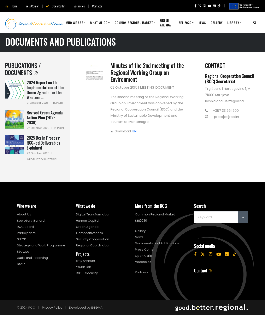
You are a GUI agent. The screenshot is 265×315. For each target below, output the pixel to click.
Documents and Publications (157, 243)
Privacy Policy (52, 307)
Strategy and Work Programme (41, 245)
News (202, 22)
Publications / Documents (23, 69)
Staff (21, 264)
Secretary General (31, 220)
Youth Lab (83, 267)
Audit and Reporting (32, 258)
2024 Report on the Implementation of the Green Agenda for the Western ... (45, 89)
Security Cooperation (92, 239)
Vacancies (79, 6)
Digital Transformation (93, 214)
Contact (203, 270)
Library (233, 22)
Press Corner (32, 6)
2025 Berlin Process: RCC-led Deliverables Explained (43, 143)
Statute (23, 251)
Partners (141, 272)
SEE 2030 (185, 22)
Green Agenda (165, 22)
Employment (85, 260)
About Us (24, 214)
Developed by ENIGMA (85, 307)
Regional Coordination (93, 245)
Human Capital (87, 220)
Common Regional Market (134, 22)
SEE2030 (141, 220)
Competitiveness (89, 233)
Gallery (217, 22)
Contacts (97, 6)
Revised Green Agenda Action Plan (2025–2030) (45, 117)
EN (134, 131)
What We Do (98, 22)
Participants (26, 233)
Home (11, 6)
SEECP (21, 239)
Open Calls (55, 6)
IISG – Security (87, 273)
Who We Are (74, 22)
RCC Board (25, 227)
